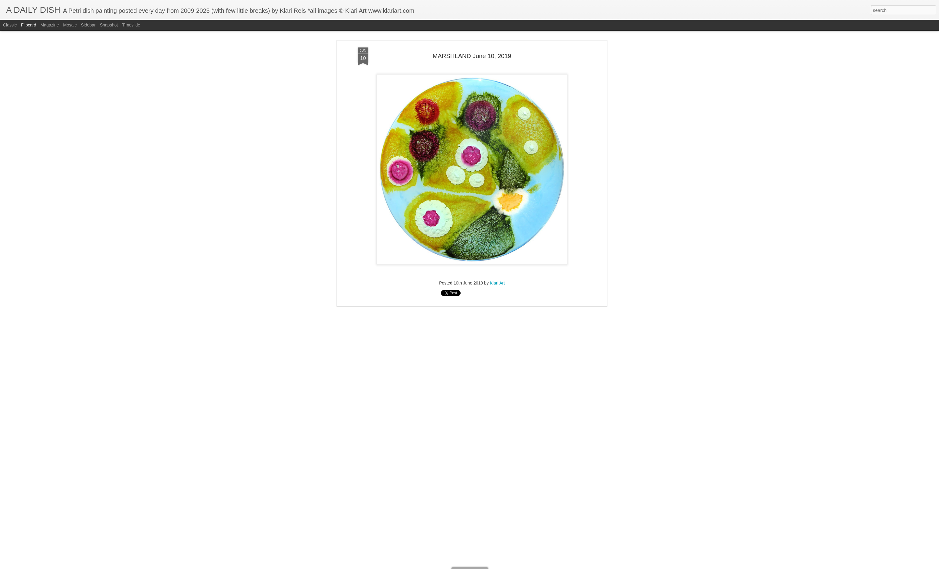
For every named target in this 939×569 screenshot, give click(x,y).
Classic (10, 25)
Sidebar (88, 25)
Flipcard (28, 25)
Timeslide (131, 25)
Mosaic (69, 25)
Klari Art (497, 87)
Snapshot (109, 25)
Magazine (50, 25)
